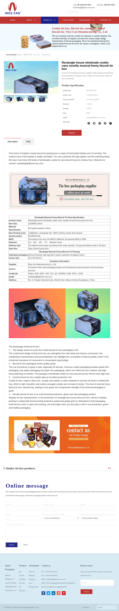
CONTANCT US (10, 591)
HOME (12, 20)
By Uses (37, 55)
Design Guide (33, 587)
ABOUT (8, 575)
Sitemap (86, 607)
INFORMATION (10, 587)
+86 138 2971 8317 (51, 572)
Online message (30, 486)
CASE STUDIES (11, 583)
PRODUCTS (28, 55)
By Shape (22, 579)
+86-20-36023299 (51, 575)
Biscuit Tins (46, 55)
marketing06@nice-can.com (84, 7)
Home (20, 55)
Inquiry (71, 133)
